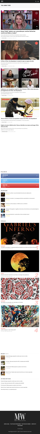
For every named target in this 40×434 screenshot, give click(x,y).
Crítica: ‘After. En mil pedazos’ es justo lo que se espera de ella (17, 61)
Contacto (33, 424)
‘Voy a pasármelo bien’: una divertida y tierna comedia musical (17, 214)
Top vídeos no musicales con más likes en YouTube (12, 302)
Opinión (2, 273)
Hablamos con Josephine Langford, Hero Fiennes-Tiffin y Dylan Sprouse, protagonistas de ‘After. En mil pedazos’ (20, 89)
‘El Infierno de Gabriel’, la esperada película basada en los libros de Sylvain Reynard (19, 247)
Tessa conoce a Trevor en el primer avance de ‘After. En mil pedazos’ (19, 118)
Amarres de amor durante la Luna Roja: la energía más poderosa (15, 274)
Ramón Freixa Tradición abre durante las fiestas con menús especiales (19, 372)
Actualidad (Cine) (5, 99)
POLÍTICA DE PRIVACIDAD (15, 424)
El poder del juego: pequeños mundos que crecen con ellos (16, 356)
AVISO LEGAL (6, 424)
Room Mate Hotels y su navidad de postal (8, 389)
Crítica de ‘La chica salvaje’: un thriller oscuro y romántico (16, 203)
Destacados (3, 328)
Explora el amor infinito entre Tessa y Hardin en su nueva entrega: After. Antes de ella (20, 126)
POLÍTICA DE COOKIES (26, 424)
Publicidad (20, 425)
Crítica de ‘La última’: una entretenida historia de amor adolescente (18, 193)
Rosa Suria (4, 95)
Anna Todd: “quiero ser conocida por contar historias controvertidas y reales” (18, 32)
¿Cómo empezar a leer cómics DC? (8, 329)
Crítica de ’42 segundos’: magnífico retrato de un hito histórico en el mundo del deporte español (22, 210)
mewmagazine (4, 131)
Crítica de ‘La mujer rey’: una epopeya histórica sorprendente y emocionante (20, 198)
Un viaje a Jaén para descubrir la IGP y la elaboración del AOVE (17, 361)
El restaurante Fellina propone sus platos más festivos (16, 366)
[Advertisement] (20, 160)
